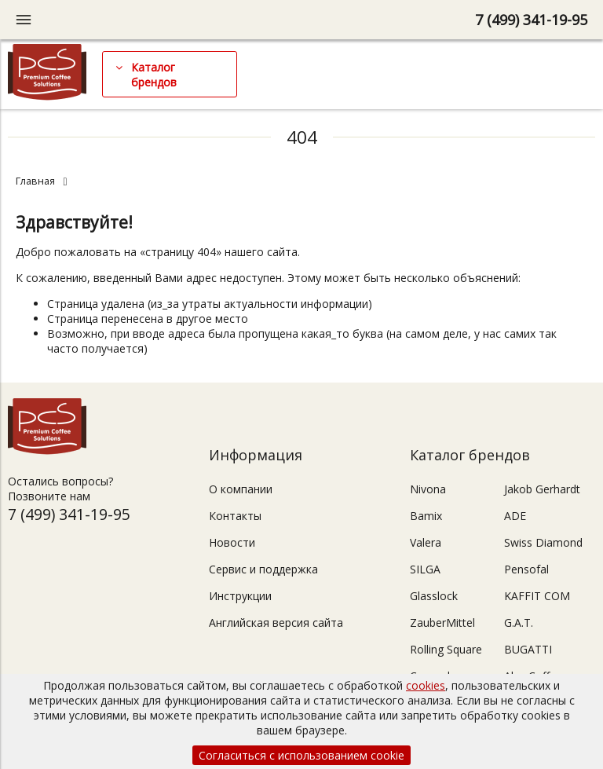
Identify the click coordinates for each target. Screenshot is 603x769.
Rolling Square (446, 649)
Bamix (426, 515)
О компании (240, 489)
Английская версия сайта (276, 622)
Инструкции (240, 595)
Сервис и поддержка (263, 569)
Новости (232, 542)
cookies (425, 685)
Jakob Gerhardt (542, 489)
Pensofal (526, 569)
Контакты (235, 515)
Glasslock (434, 595)
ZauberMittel (442, 622)
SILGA (425, 569)
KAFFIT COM (537, 595)
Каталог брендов (154, 75)
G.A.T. (518, 622)
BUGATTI (528, 649)
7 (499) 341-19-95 (531, 19)
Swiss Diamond (543, 542)
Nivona (428, 489)
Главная (35, 181)
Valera (425, 542)
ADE (515, 515)
